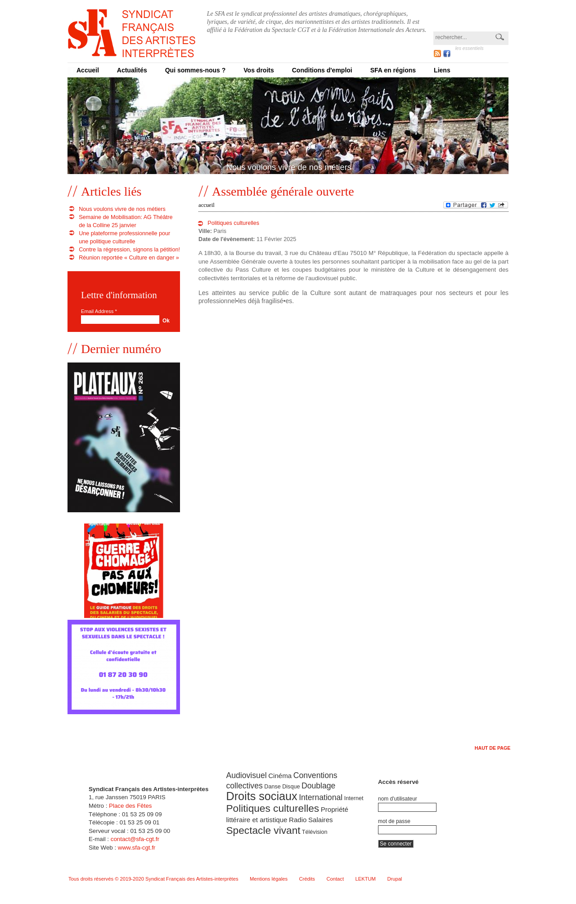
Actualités (132, 70)
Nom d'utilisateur (397, 799)
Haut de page (493, 748)
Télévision (315, 832)
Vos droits (258, 70)
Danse (272, 786)
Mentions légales (269, 879)
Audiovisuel (246, 775)
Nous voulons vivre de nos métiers (122, 209)
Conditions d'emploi (322, 70)
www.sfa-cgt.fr (137, 847)
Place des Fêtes (130, 805)
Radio (297, 819)
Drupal (394, 879)
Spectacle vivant (263, 830)
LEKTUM (366, 879)
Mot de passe (394, 821)
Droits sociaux (261, 796)
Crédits (307, 879)
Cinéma (280, 775)
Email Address (99, 311)
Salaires (320, 819)
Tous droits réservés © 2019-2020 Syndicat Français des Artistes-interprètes (153, 879)
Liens (442, 70)
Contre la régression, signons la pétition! (129, 249)
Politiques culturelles (233, 223)
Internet (354, 798)
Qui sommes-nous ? (195, 70)
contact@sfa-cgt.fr (135, 839)
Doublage (318, 785)
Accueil (87, 70)
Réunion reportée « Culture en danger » (129, 258)
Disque (291, 786)
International (320, 797)
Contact (335, 879)
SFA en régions (393, 70)
